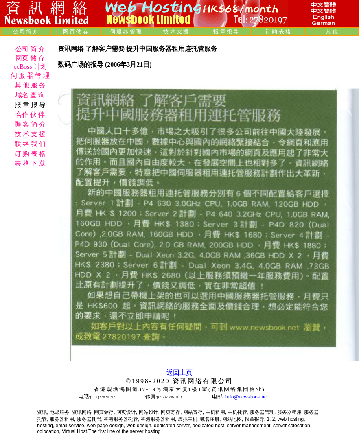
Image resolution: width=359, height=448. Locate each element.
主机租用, (216, 412)
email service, (70, 425)
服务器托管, (90, 419)
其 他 (331, 31)
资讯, (42, 412)
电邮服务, (60, 412)
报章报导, (255, 419)
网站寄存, (193, 412)
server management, (250, 425)
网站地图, (232, 419)
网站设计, (149, 412)
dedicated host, (209, 425)
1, (269, 419)
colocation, (48, 431)
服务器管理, (263, 412)
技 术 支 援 (175, 31)
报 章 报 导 (226, 31)
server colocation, (292, 425)
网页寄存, (171, 412)
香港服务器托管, (121, 419)
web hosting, (291, 419)
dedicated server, (172, 425)
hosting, (45, 425)
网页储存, (104, 412)
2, (274, 419)
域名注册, (210, 419)
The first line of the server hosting (124, 431)
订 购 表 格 (278, 31)
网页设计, (126, 412)
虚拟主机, (188, 419)
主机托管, (238, 412)
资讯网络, (82, 412)
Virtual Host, (75, 431)
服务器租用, (290, 412)
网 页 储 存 (75, 31)
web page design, (106, 425)
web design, (140, 425)
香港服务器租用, (158, 419)
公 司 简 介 (25, 31)
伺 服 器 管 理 (126, 31)
